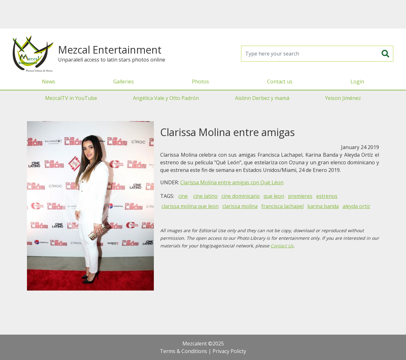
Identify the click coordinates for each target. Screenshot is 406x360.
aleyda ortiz (356, 206)
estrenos (326, 196)
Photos (200, 81)
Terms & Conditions (183, 351)
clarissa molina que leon (190, 206)
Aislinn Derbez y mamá (262, 98)
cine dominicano (240, 196)
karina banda (323, 206)
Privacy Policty (229, 351)
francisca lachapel (282, 206)
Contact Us (282, 246)
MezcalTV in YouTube (71, 98)
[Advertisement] (203, 14)
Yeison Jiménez (343, 98)
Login (357, 81)
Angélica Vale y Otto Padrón (166, 98)
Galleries (123, 81)
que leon (274, 196)
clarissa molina (240, 206)
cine (183, 196)
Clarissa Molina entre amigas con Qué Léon (232, 182)
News (48, 81)
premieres (300, 196)
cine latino (205, 196)
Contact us (279, 81)
